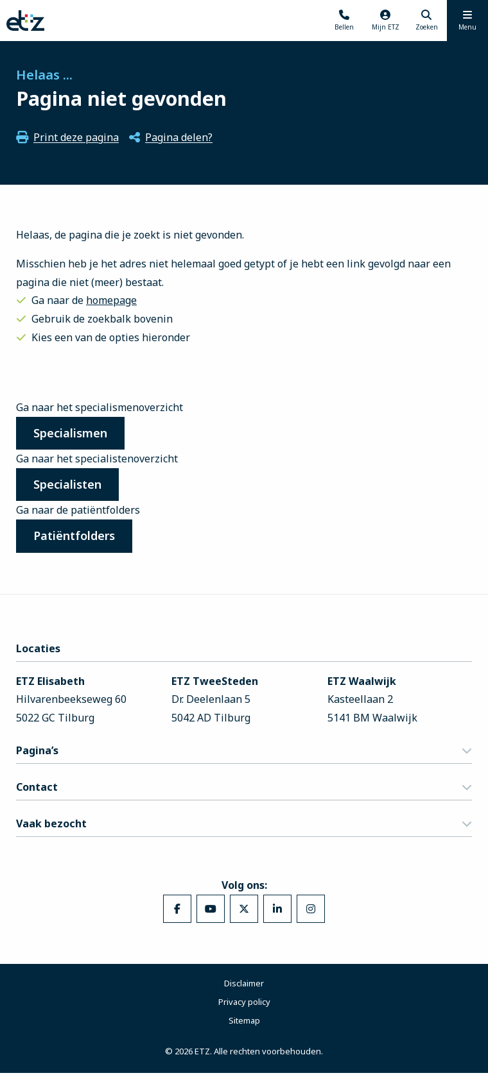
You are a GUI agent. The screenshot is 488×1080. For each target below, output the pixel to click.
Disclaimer (244, 989)
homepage (111, 300)
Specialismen (75, 434)
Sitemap (244, 1027)
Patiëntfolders (78, 541)
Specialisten (72, 487)
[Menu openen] (467, 20)
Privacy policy (244, 1008)
